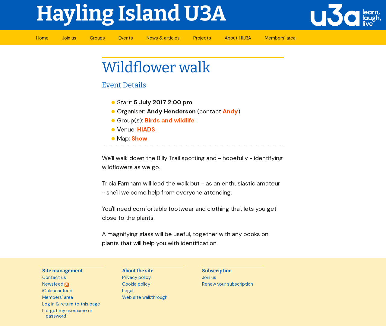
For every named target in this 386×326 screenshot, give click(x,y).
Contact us (54, 277)
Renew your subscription (227, 284)
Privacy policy (136, 277)
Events (126, 38)
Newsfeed (55, 284)
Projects (202, 38)
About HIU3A (238, 38)
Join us (69, 38)
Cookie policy (136, 284)
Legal (127, 291)
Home (42, 38)
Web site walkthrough (144, 297)
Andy (230, 111)
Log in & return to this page (71, 304)
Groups (97, 38)
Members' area (280, 38)
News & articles (163, 38)
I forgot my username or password (67, 313)
